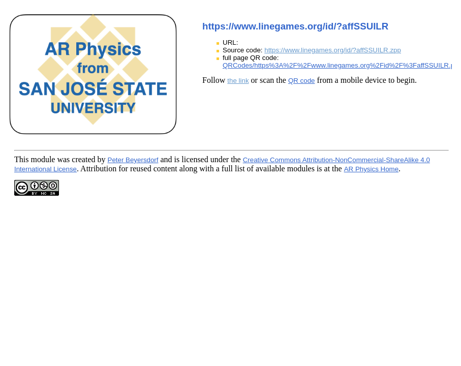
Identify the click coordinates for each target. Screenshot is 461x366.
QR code (301, 80)
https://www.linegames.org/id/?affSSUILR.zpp (332, 50)
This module (34, 159)
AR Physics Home (371, 169)
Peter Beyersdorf (133, 160)
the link (238, 80)
